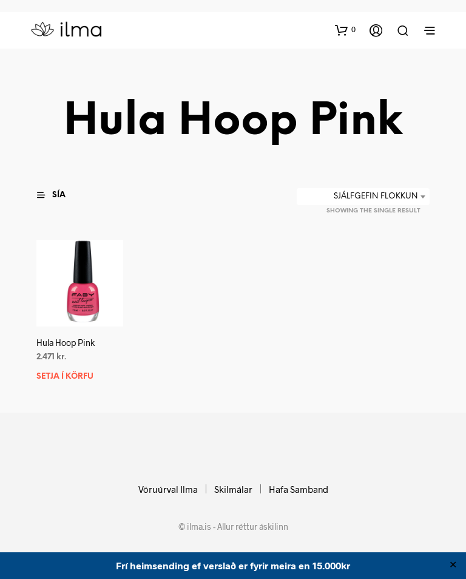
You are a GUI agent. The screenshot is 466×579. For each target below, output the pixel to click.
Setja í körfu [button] (64, 377)
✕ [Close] (453, 566)
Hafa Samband (298, 489)
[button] (345, 30)
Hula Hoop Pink (65, 342)
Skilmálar (233, 489)
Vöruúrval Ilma (168, 489)
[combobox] (363, 196)
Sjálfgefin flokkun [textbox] (375, 196)
